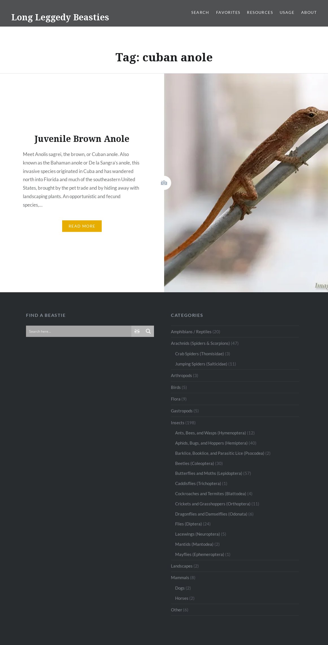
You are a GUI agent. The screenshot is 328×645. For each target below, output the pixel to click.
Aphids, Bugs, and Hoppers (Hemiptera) (211, 442)
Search (200, 12)
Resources (260, 12)
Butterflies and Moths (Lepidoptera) (208, 473)
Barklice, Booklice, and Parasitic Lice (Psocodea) (219, 453)
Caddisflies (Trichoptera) (198, 483)
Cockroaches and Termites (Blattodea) (210, 493)
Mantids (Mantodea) (194, 544)
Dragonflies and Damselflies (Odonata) (211, 513)
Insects (177, 422)
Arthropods (181, 375)
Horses (181, 598)
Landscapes (182, 565)
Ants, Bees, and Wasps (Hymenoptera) (210, 432)
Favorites (228, 12)
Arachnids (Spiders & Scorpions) (200, 343)
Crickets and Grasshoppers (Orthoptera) (213, 503)
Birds (176, 387)
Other (176, 609)
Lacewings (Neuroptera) (197, 533)
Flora (176, 398)
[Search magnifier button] (148, 331)
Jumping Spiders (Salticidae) (201, 363)
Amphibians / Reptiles (191, 331)
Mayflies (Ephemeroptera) (199, 554)
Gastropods (182, 410)
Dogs (180, 587)
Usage (287, 12)
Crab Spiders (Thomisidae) (199, 353)
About (309, 12)
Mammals (180, 577)
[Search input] (79, 331)
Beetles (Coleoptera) (194, 463)
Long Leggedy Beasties (60, 17)
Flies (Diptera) (188, 523)
